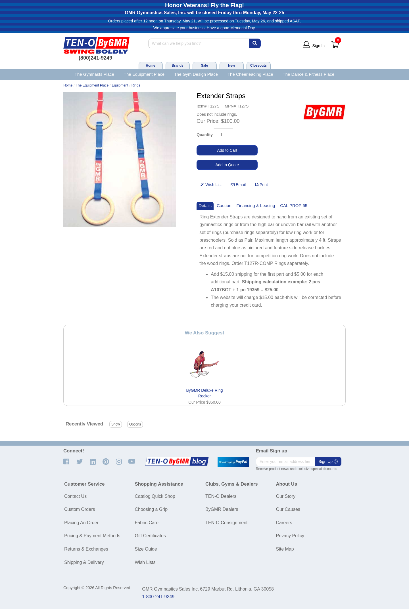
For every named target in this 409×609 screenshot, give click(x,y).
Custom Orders (79, 509)
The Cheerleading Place (250, 74)
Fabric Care (147, 522)
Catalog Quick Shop (155, 496)
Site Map (285, 549)
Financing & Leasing (256, 205)
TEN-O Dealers (220, 496)
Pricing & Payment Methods (92, 535)
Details (205, 205)
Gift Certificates (150, 535)
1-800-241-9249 (158, 596)
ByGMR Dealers (221, 509)
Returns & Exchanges (86, 549)
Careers (284, 522)
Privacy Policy (290, 535)
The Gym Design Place (196, 74)
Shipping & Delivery (84, 562)
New (231, 66)
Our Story (285, 496)
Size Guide (146, 549)
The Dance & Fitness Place (309, 74)
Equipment (120, 85)
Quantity (205, 134)
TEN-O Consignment (226, 522)
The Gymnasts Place (94, 74)
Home (150, 66)
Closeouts (258, 66)
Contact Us (75, 496)
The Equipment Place (144, 74)
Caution (224, 205)
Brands (177, 66)
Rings (136, 85)
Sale (204, 66)
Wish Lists (145, 562)
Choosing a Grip (151, 509)
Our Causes (288, 509)
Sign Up (328, 461)
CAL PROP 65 (293, 205)
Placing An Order (81, 522)
